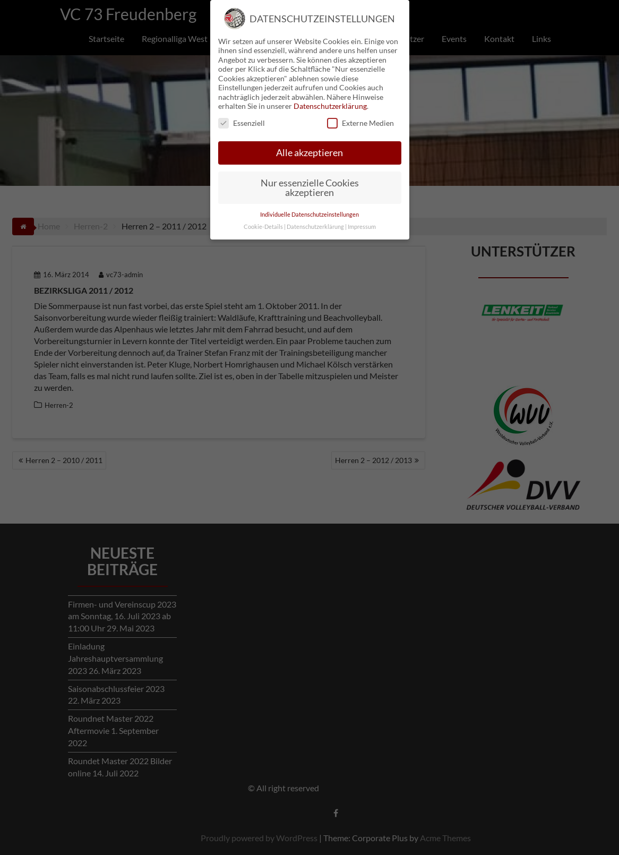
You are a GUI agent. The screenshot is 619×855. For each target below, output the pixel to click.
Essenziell (241, 107)
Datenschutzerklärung (330, 90)
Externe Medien (360, 107)
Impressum (362, 210)
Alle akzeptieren (309, 136)
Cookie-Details (263, 210)
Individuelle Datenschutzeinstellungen (309, 198)
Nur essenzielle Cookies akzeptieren (310, 171)
